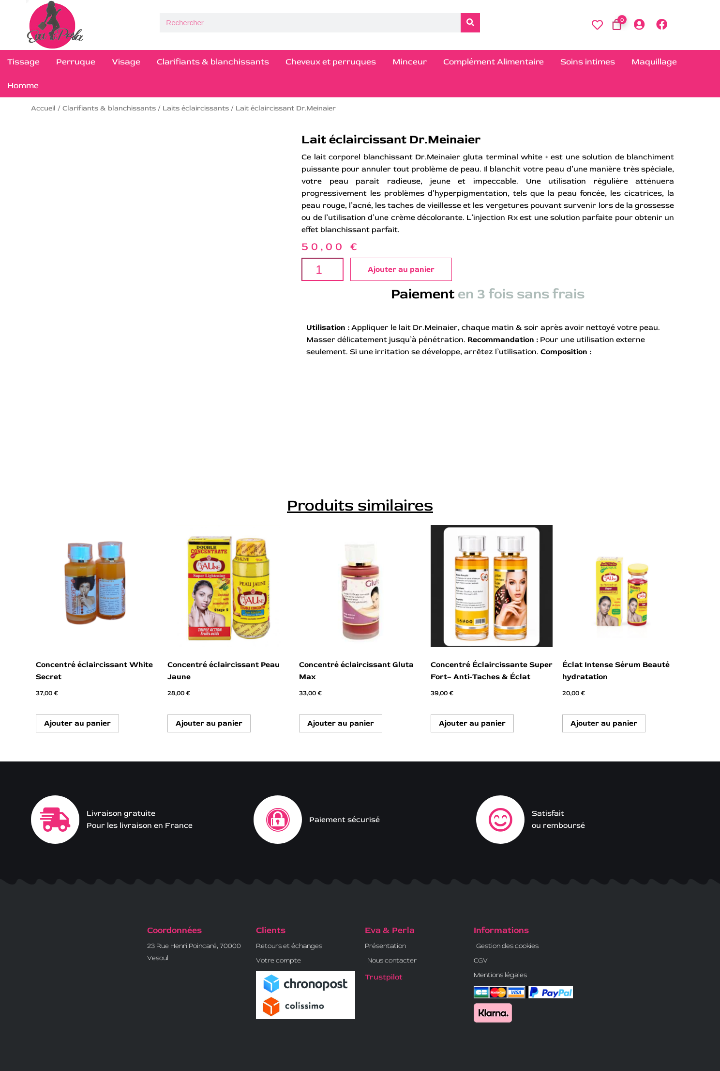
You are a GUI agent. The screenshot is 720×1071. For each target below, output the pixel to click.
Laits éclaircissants (196, 108)
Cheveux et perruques (330, 62)
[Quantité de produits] (322, 269)
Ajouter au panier (401, 269)
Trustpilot (384, 977)
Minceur (409, 62)
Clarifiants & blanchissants (213, 62)
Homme (23, 85)
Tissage (23, 62)
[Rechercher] (470, 22)
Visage (126, 62)
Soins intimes (587, 62)
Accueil (43, 108)
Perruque (75, 62)
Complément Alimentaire (493, 62)
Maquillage (654, 62)
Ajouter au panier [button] (77, 723)
